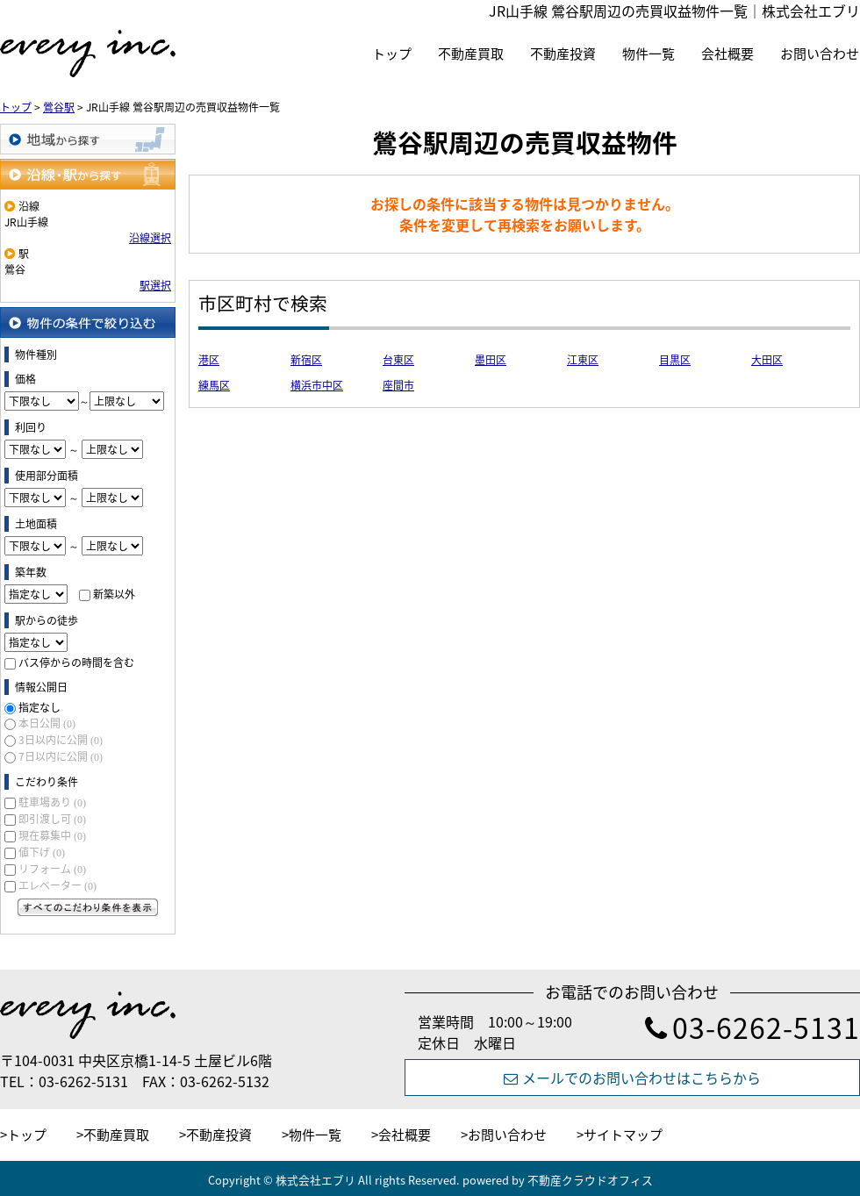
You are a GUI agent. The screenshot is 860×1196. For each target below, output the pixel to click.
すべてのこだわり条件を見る (88, 907)
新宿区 (306, 360)
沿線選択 (150, 238)
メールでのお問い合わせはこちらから (632, 1077)
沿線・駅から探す (88, 174)
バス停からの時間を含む (76, 662)
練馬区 (214, 385)
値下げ (41, 852)
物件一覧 (648, 53)
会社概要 (727, 53)
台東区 (398, 360)
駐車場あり (52, 802)
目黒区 (675, 360)
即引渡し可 (52, 819)
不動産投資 (563, 53)
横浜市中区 (316, 385)
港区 (208, 360)
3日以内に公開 (60, 740)
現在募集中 (52, 835)
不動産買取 (471, 53)
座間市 (398, 385)
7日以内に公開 (60, 756)
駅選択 (155, 285)
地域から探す (88, 139)
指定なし (39, 707)
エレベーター (57, 885)
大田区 (767, 360)
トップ (392, 53)
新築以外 (114, 594)
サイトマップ (623, 1134)
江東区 (582, 360)
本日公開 (46, 723)
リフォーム (52, 869)
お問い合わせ (819, 53)
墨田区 (490, 360)
